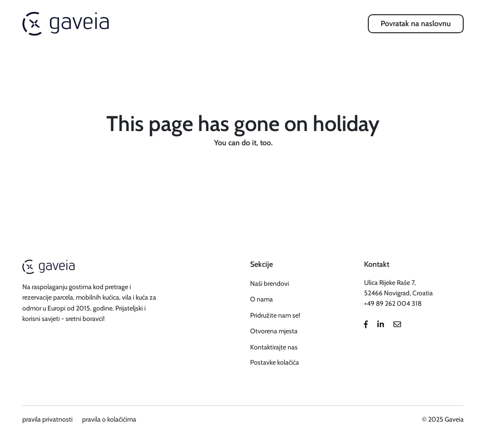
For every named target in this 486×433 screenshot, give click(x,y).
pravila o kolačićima (109, 419)
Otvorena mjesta (274, 331)
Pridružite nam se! (275, 315)
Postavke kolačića (274, 362)
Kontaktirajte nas (274, 347)
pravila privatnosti (47, 419)
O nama (261, 299)
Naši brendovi (269, 283)
